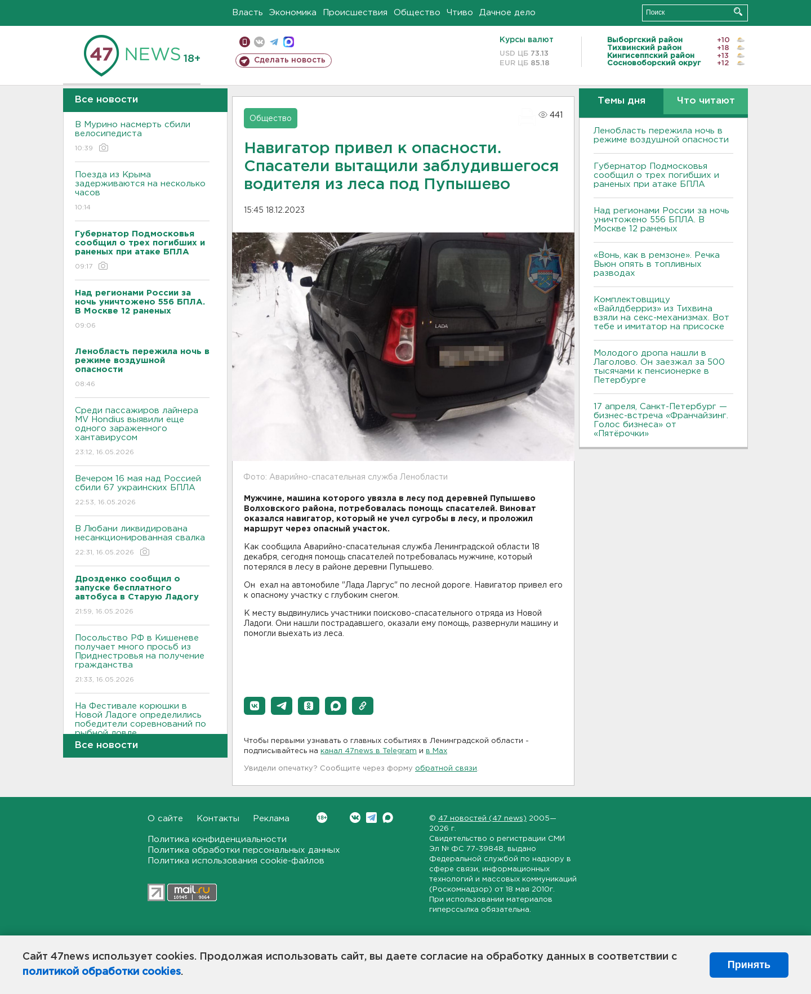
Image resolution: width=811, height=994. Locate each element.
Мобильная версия (244, 42)
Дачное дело (507, 12)
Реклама (271, 818)
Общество (417, 12)
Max (387, 817)
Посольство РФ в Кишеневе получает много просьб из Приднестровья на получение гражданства (142, 659)
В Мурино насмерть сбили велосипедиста (142, 137)
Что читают (706, 101)
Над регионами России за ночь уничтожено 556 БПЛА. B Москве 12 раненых (661, 219)
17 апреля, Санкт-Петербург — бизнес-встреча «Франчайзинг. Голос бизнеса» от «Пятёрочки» (661, 420)
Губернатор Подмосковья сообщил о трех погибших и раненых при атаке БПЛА (656, 175)
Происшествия (355, 12)
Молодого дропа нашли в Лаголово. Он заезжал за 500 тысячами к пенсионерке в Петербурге (659, 367)
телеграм (274, 42)
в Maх (436, 751)
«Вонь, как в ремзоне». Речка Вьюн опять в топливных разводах (657, 264)
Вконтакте (322, 817)
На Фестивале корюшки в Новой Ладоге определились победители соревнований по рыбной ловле (142, 727)
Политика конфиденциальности (217, 839)
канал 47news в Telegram (368, 751)
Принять (749, 964)
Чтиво (460, 12)
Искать (738, 11)
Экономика (293, 12)
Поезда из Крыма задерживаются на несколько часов (142, 191)
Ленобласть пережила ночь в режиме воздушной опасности (661, 135)
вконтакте (259, 42)
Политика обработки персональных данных (244, 850)
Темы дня (621, 101)
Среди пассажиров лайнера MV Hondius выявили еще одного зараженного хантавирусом (142, 432)
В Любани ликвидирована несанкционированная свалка (142, 541)
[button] (254, 706)
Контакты (218, 818)
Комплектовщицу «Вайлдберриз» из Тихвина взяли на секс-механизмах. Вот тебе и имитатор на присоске (661, 313)
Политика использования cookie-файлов (236, 861)
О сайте (165, 818)
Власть (247, 12)
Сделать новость (290, 60)
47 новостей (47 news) (482, 819)
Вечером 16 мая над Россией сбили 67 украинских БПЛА (142, 491)
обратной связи (446, 768)
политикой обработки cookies (102, 972)
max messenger (288, 42)
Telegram (371, 817)
